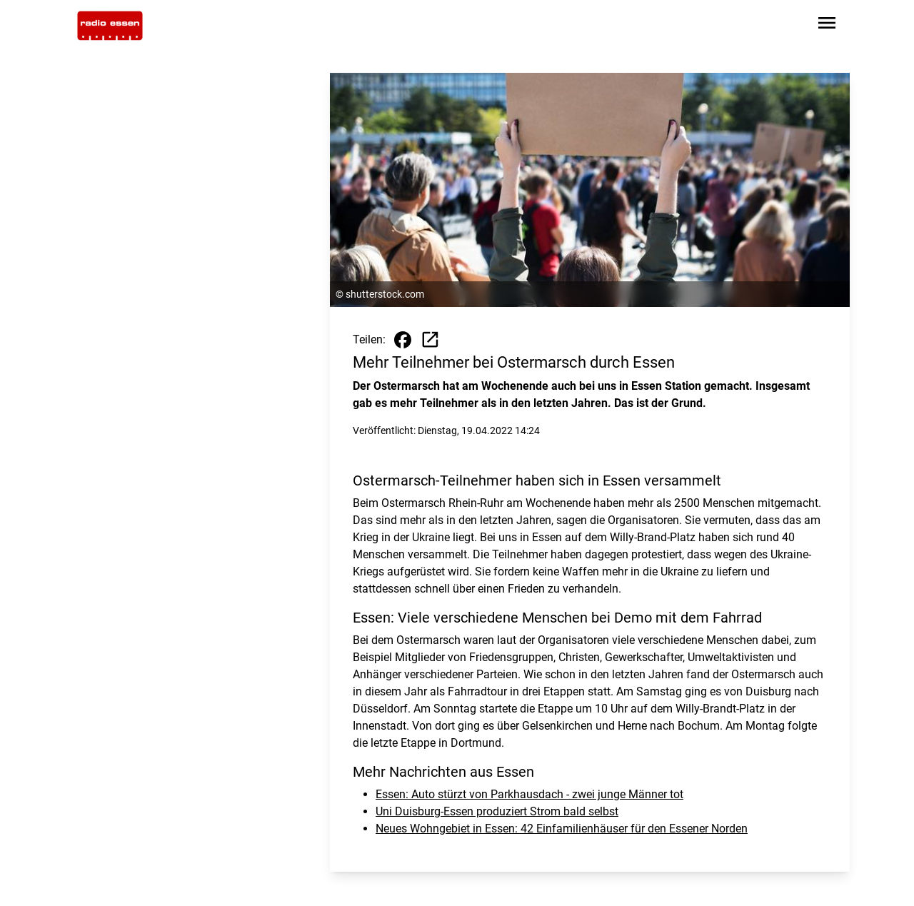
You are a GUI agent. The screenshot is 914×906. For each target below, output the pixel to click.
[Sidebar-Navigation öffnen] (826, 25)
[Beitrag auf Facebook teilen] (402, 339)
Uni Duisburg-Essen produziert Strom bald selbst (497, 811)
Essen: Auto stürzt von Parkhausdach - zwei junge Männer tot (529, 794)
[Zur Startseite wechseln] (110, 26)
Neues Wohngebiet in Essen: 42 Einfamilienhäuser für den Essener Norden (562, 828)
